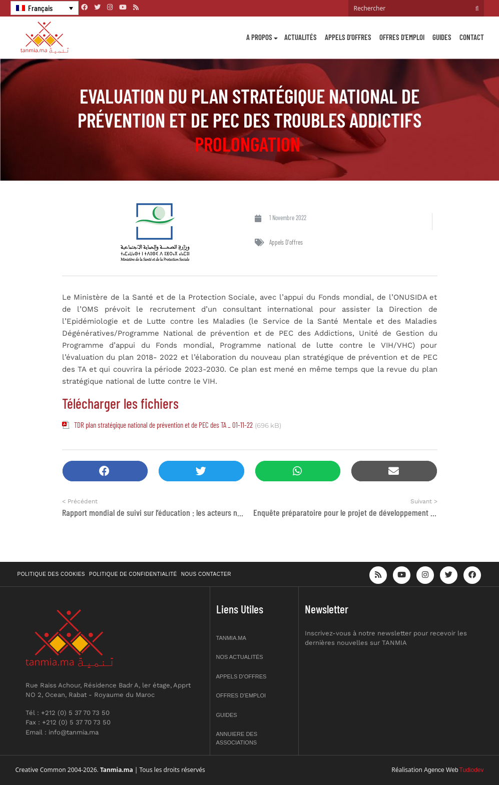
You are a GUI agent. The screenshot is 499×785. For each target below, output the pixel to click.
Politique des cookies (52, 574)
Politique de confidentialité (133, 574)
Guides (441, 37)
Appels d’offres (348, 37)
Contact (471, 37)
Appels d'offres (286, 242)
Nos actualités (239, 657)
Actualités (300, 37)
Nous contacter (206, 574)
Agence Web (441, 769)
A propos (259, 37)
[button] (105, 471)
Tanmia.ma (231, 638)
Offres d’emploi (401, 37)
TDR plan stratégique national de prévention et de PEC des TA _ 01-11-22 (163, 424)
